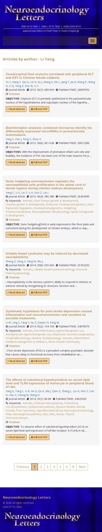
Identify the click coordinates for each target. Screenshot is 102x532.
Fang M (54, 322)
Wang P (82, 82)
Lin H (33, 82)
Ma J (48, 391)
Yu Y (8, 82)
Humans (28, 269)
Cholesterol (71, 403)
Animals (27, 200)
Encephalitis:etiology (18, 338)
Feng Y (27, 139)
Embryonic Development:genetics (66, 204)
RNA (8, 414)
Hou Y (84, 391)
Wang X (48, 82)
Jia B (73, 82)
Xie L (57, 82)
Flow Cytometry (25, 410)
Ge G (34, 391)
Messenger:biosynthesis (27, 414)
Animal (80, 406)
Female (10, 410)
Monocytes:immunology (78, 410)
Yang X (19, 86)
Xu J (40, 82)
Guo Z (38, 192)
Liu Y (24, 192)
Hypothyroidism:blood (49, 410)
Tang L (19, 391)
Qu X (41, 391)
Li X (17, 192)
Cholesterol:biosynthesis (48, 403)
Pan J (18, 139)
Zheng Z (11, 261)
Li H (30, 192)
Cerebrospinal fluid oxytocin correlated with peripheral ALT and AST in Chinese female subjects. (50, 75)
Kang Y (16, 82)
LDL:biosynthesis (16, 406)
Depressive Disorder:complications (73, 334)
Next (82, 467)
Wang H (34, 395)
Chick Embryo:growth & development (56, 200)
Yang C (10, 192)
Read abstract (16, 109)
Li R (27, 391)
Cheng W (23, 395)
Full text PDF (39, 109)
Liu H (76, 391)
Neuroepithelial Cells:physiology (50, 211)
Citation (14, 94)
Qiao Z (56, 391)
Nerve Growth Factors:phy (64, 341)
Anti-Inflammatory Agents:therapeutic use (58, 330)
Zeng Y (21, 261)
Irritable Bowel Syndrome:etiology (54, 269)
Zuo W (29, 86)
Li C (36, 86)
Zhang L (67, 391)
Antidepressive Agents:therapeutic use (28, 334)
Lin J (45, 192)
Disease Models (65, 406)
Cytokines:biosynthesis (40, 406)
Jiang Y (65, 82)
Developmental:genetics (48, 208)
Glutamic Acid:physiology (46, 338)
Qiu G (25, 82)
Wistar (60, 414)
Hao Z (12, 395)
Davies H (43, 322)
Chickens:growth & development (25, 204)
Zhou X (36, 139)
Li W (8, 322)
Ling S (16, 322)
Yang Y (10, 139)
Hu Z (33, 322)
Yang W (31, 261)
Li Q (11, 86)
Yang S (10, 391)
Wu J (40, 261)
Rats (45, 414)
